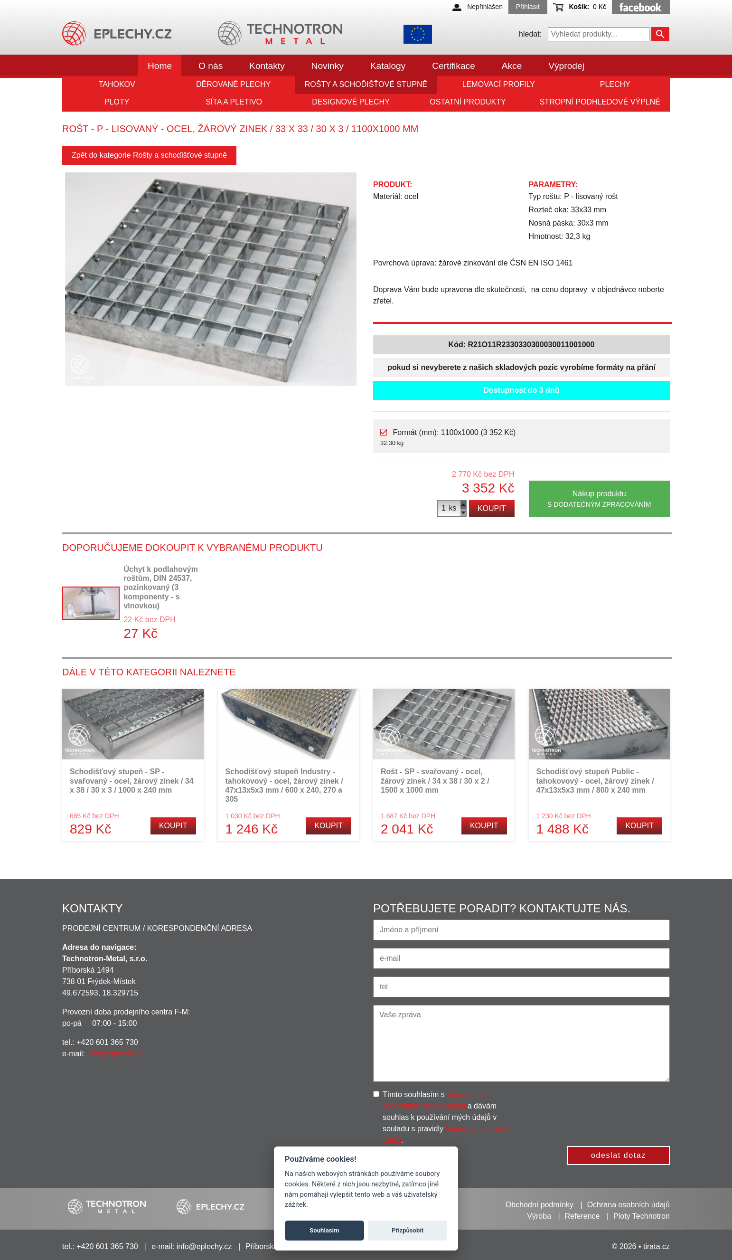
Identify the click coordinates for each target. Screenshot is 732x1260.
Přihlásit (528, 6)
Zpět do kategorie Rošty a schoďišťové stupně (149, 155)
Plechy (615, 84)
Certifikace (453, 66)
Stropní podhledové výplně (600, 102)
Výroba (539, 1216)
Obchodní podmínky (539, 1205)
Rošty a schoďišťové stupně (366, 84)
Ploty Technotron (641, 1216)
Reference (582, 1216)
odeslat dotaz (618, 1155)
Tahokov (117, 84)
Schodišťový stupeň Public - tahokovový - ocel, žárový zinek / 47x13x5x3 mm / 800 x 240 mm (595, 780)
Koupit (492, 508)
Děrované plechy (233, 84)
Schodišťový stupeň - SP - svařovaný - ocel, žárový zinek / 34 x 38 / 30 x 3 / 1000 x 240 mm (132, 780)
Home (160, 66)
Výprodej (566, 66)
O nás (210, 66)
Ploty (116, 102)
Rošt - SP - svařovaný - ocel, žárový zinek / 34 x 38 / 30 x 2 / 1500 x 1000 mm (435, 780)
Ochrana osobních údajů (628, 1205)
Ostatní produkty (468, 102)
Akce (512, 66)
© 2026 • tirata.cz (641, 1246)
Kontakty (267, 66)
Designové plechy (351, 102)
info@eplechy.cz (114, 1054)
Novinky (327, 66)
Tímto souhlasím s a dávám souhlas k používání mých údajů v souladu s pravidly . (445, 1117)
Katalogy (388, 66)
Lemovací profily (498, 84)
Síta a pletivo (234, 102)
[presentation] (601, 1107)
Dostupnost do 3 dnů (522, 390)
